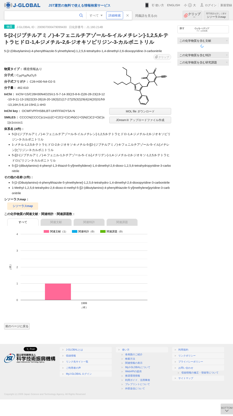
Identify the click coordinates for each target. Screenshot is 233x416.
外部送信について (135, 388)
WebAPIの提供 (133, 371)
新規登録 (226, 5)
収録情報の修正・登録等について (200, 372)
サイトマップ (185, 378)
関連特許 (89, 222)
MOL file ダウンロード (140, 111)
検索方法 (130, 358)
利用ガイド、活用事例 (137, 380)
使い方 (159, 5)
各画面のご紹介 (133, 354)
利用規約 (183, 349)
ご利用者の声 (73, 367)
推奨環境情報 (132, 375)
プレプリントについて (137, 384)
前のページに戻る (16, 326)
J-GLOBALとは (74, 349)
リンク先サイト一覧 (77, 361)
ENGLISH (173, 5)
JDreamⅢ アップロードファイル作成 (140, 120)
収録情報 (71, 355)
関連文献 (56, 222)
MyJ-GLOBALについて (137, 367)
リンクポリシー (187, 355)
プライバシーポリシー (190, 361)
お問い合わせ (185, 367)
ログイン (211, 5)
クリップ (194, 15)
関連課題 (122, 222)
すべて (23, 222)
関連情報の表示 (133, 362)
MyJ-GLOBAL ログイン (79, 373)
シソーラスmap (216, 15)
